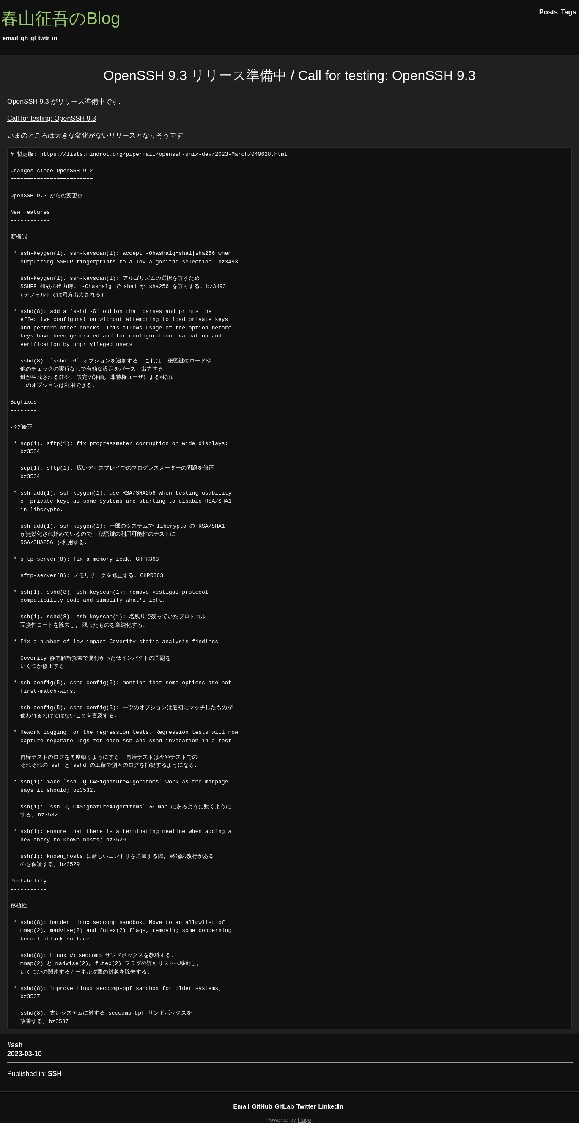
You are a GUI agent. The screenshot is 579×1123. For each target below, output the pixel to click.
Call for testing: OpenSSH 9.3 (51, 118)
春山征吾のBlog (60, 18)
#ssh (14, 1044)
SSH (55, 1073)
